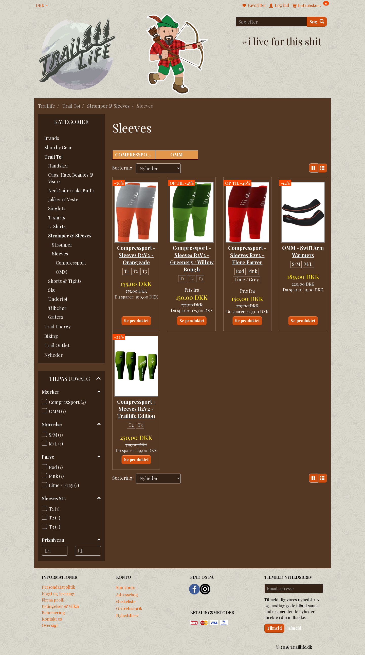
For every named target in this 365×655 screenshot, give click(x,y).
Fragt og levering (58, 593)
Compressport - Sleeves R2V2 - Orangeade (136, 252)
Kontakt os (52, 619)
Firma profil (53, 600)
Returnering (53, 612)
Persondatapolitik (58, 587)
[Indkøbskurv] (311, 5)
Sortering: (123, 168)
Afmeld (294, 628)
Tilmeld (274, 628)
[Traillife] (77, 53)
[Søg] (317, 22)
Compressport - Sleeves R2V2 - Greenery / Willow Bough (192, 256)
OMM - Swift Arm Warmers (303, 249)
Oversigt (50, 625)
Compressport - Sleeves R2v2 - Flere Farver (247, 252)
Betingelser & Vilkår (61, 606)
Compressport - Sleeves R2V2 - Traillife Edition (136, 410)
